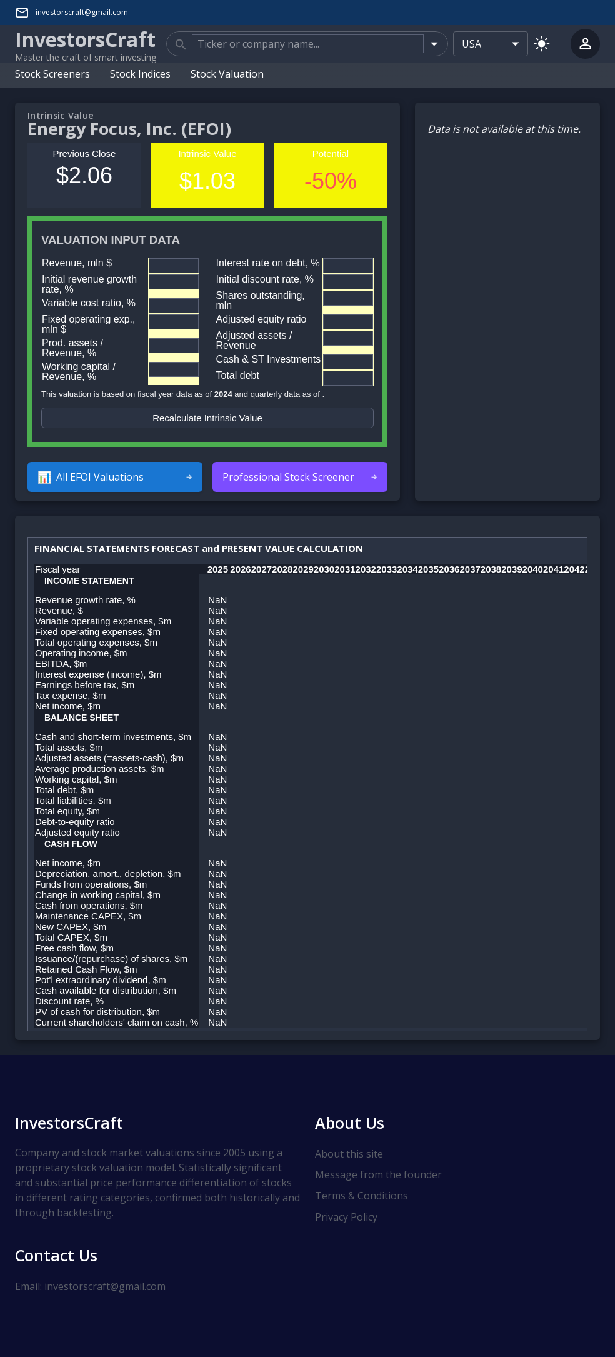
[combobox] (308, 43)
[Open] (434, 43)
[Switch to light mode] (541, 43)
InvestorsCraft (69, 1122)
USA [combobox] (471, 44)
